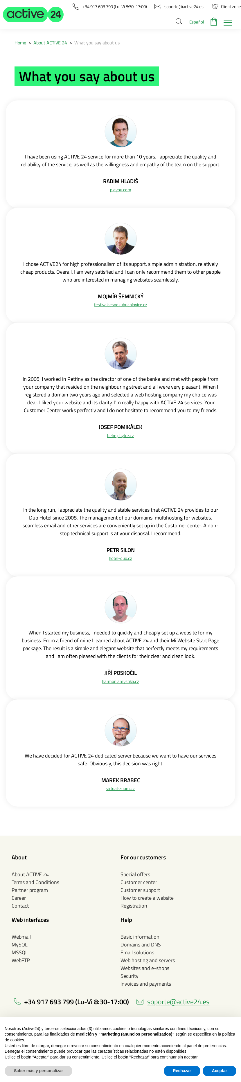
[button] (33, 14)
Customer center (139, 882)
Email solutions (137, 952)
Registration (134, 906)
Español (196, 22)
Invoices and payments (146, 984)
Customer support (140, 890)
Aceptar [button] (219, 1070)
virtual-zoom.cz (120, 788)
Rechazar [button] (182, 1070)
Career (19, 898)
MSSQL (20, 952)
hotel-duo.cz (120, 558)
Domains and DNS (141, 944)
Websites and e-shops (145, 968)
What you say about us (97, 42)
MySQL (20, 944)
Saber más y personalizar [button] (38, 1070)
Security (130, 976)
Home (20, 42)
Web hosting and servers (148, 960)
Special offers (135, 874)
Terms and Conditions (35, 882)
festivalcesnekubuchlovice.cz (120, 304)
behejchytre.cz (120, 435)
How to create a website (147, 898)
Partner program (30, 890)
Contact (20, 906)
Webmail (21, 937)
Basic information (140, 937)
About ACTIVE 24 (50, 42)
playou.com (120, 189)
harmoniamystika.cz (120, 681)
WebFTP (21, 960)
